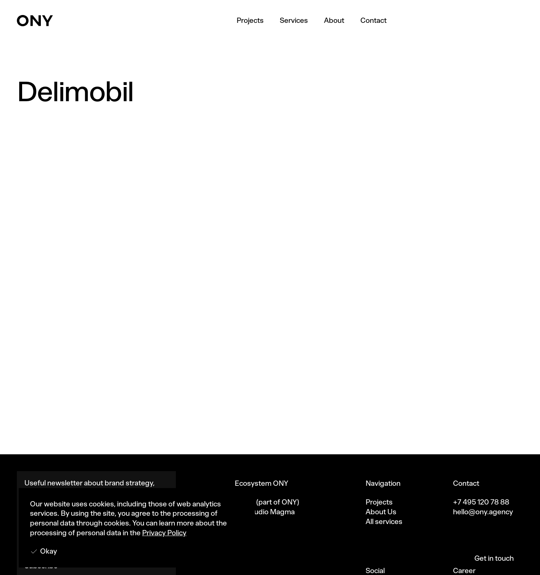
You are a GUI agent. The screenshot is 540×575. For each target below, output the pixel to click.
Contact (373, 20)
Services (294, 20)
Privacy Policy (164, 533)
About (334, 20)
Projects (250, 20)
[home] (35, 20)
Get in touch (494, 558)
